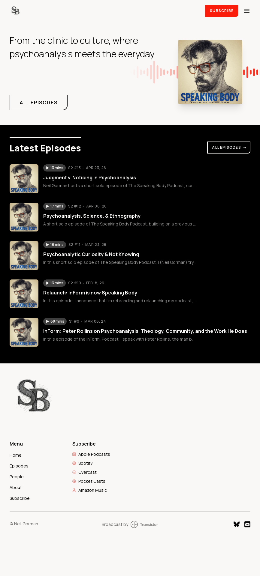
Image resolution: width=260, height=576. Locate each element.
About (16, 487)
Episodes (19, 466)
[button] (54, 168)
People (17, 476)
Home (16, 455)
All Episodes (229, 147)
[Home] (104, 10)
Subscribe (222, 10)
